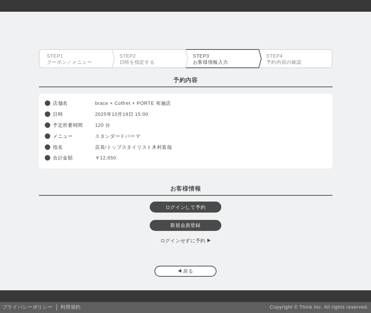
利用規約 (71, 307)
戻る (188, 271)
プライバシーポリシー (28, 307)
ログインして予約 (186, 207)
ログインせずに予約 (182, 240)
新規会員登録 (185, 225)
